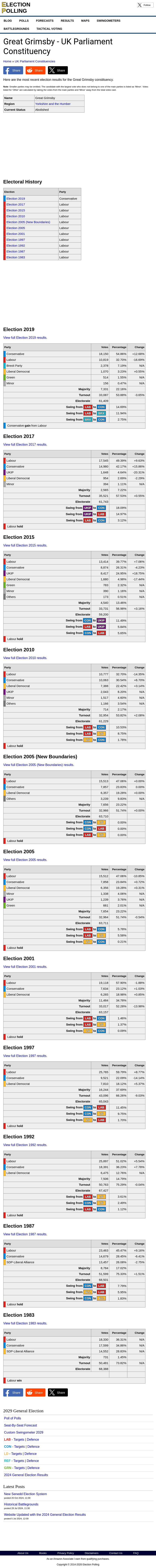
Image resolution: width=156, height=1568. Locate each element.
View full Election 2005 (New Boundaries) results (38, 765)
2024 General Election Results (26, 1475)
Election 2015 (15, 210)
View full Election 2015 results (24, 545)
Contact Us (115, 1553)
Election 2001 (15, 233)
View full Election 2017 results (24, 444)
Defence (33, 1439)
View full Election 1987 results (24, 1234)
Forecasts (44, 20)
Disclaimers (91, 1553)
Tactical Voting (49, 28)
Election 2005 (15, 228)
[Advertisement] (78, 145)
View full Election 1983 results (24, 1323)
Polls (24, 20)
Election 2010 (15, 216)
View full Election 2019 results (24, 337)
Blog (8, 20)
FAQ (136, 1553)
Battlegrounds (16, 28)
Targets (19, 1439)
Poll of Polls (12, 1418)
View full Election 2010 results (24, 658)
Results (67, 20)
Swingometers (108, 20)
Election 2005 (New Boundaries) (28, 222)
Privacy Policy (65, 1553)
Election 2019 (15, 198)
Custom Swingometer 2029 (23, 1432)
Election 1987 (15, 251)
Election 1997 (15, 239)
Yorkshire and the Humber (53, 103)
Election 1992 (15, 245)
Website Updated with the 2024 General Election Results (45, 1514)
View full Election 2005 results (24, 860)
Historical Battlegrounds (21, 1504)
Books (43, 1553)
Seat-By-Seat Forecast (20, 1425)
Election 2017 (15, 204)
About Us (22, 1553)
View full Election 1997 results (24, 1056)
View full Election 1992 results (24, 1145)
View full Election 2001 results (24, 966)
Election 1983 (15, 257)
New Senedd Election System (25, 1494)
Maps (85, 20)
